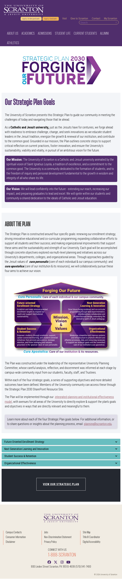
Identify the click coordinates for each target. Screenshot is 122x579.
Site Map (87, 532)
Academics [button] (28, 33)
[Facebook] (49, 562)
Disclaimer (10, 542)
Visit (64, 18)
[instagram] (62, 562)
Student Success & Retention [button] (20, 456)
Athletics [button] (13, 43)
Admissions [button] (45, 33)
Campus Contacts (14, 532)
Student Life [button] (63, 33)
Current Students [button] (85, 33)
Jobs (46, 532)
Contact (96, 18)
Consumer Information (16, 537)
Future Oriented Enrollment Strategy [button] (24, 442)
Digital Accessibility (91, 542)
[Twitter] (55, 562)
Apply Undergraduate (31, 19)
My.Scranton (110, 18)
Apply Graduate (50, 19)
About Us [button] (12, 33)
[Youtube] (68, 562)
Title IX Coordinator (91, 537)
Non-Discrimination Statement (57, 537)
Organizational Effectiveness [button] (20, 463)
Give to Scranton (79, 18)
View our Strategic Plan (61, 484)
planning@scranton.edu (98, 424)
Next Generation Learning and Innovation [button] (26, 449)
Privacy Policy (50, 542)
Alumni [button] (104, 33)
